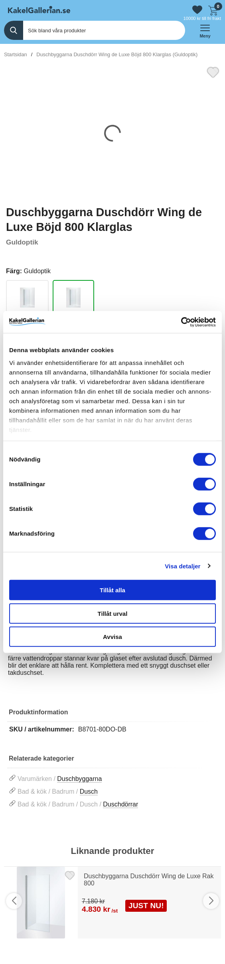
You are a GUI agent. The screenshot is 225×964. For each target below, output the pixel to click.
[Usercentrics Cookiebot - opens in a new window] (181, 322)
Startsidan (15, 54)
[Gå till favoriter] (197, 10)
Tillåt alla (112, 590)
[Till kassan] (213, 9)
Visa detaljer (182, 565)
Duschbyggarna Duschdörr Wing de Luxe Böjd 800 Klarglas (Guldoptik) (116, 54)
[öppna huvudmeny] (205, 30)
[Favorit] (213, 71)
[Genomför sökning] (13, 30)
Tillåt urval (113, 613)
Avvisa (112, 636)
